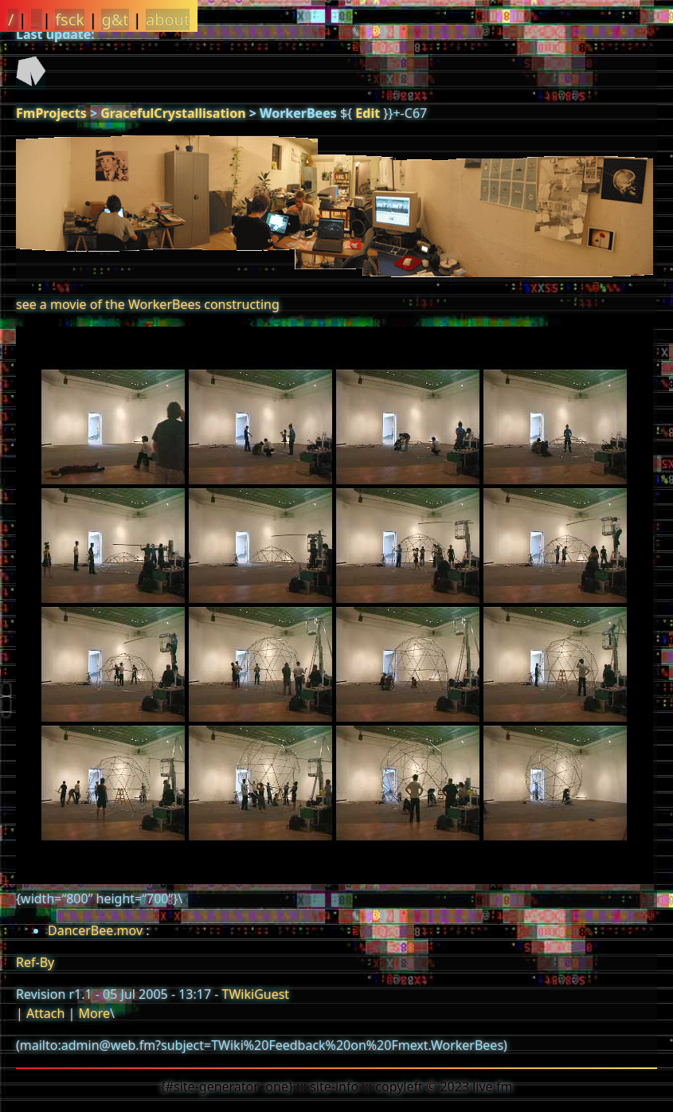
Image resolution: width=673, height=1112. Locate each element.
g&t (114, 19)
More (94, 1013)
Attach (45, 1013)
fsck (69, 19)
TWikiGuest (256, 994)
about (168, 19)
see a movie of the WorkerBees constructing (148, 304)
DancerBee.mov (95, 930)
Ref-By (35, 962)
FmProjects (51, 113)
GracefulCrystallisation (172, 113)
